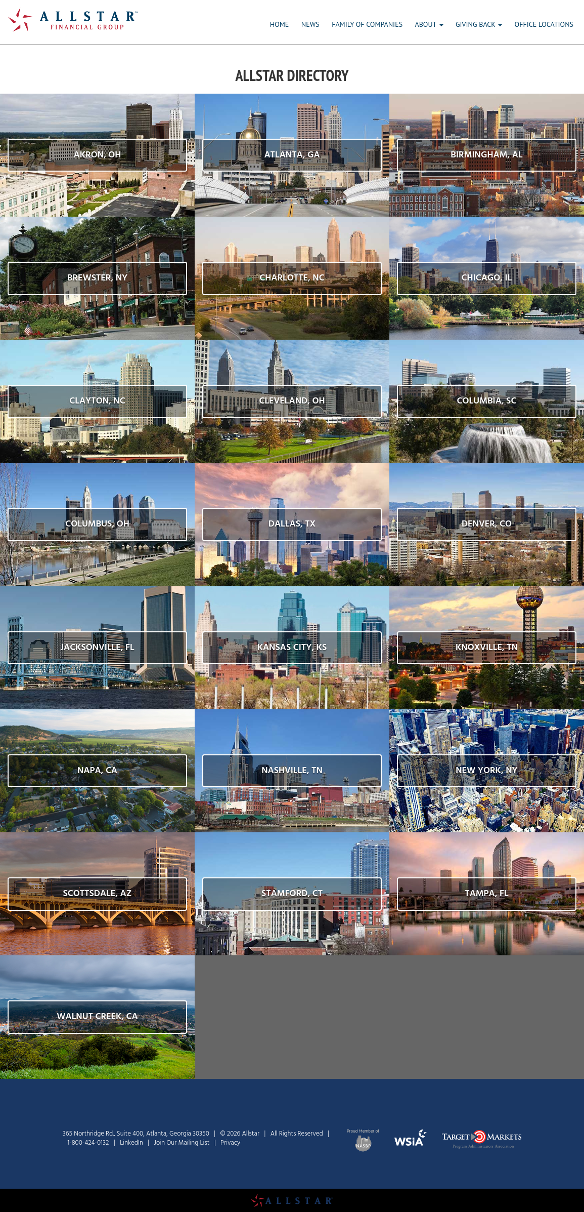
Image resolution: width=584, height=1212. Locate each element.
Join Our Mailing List (182, 1143)
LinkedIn (131, 1143)
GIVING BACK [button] (479, 24)
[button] (97, 155)
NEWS (310, 24)
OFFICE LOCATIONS (544, 24)
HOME (279, 24)
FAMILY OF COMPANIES (367, 24)
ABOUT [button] (429, 24)
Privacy (230, 1143)
